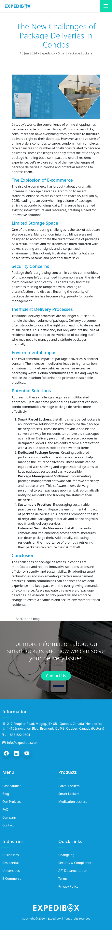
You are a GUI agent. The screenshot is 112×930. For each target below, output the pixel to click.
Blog (5, 794)
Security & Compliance (75, 863)
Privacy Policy (68, 886)
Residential (10, 863)
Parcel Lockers (69, 786)
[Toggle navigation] (106, 6)
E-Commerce (11, 878)
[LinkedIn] (16, 753)
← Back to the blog (26, 619)
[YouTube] (26, 753)
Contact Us (56, 675)
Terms (62, 878)
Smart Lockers (68, 794)
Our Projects (11, 801)
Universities (11, 870)
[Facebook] (6, 753)
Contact (8, 825)
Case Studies (11, 786)
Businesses (10, 855)
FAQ (5, 809)
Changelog (66, 855)
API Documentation (72, 870)
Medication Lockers (72, 801)
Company (9, 817)
